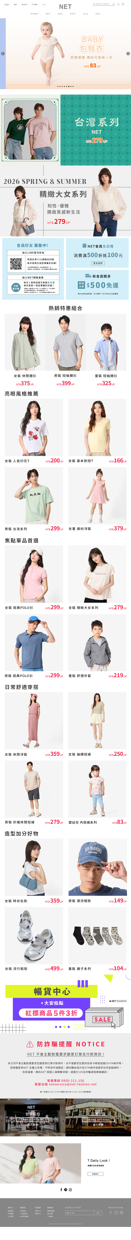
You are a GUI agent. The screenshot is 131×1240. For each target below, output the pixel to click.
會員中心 (38, 1211)
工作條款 (50, 1216)
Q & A (44, 4)
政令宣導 (50, 1213)
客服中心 (38, 1213)
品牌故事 (11, 1211)
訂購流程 (23, 1211)
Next (128, 53)
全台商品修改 (24, 1216)
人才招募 (11, 1216)
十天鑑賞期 (23, 1213)
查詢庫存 (24, 4)
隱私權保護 (50, 1211)
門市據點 (35, 4)
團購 (15, 4)
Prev (3, 53)
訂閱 (98, 1213)
